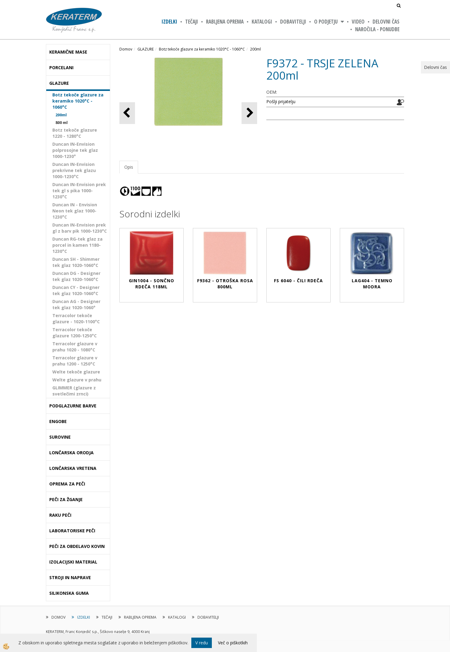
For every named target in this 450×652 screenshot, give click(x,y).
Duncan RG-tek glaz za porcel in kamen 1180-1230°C (77, 245)
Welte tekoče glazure (76, 372)
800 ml (61, 122)
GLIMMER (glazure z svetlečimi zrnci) (74, 391)
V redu (201, 643)
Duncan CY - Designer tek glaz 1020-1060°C (75, 290)
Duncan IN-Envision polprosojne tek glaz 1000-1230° (75, 150)
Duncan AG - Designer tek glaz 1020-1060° (76, 304)
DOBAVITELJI (293, 21)
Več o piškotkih (233, 643)
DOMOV (58, 617)
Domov (125, 49)
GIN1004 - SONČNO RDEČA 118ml (151, 284)
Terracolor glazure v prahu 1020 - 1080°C (74, 347)
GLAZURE (145, 49)
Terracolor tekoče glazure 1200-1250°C (74, 333)
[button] (249, 113)
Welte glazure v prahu (76, 380)
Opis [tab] (128, 167)
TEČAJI (191, 21)
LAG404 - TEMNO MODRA (372, 284)
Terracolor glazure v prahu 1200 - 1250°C (74, 361)
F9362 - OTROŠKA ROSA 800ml (225, 284)
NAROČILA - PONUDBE (377, 29)
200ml (61, 115)
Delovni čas (386, 21)
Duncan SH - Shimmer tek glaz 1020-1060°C (75, 262)
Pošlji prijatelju (280, 101)
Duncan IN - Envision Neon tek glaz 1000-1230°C (74, 211)
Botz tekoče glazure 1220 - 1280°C (74, 133)
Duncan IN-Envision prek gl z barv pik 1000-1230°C (79, 228)
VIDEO (358, 21)
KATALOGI (262, 21)
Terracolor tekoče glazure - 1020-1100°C (76, 318)
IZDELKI (169, 21)
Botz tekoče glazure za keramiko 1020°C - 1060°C (77, 101)
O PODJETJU (326, 21)
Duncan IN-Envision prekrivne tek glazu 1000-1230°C (74, 170)
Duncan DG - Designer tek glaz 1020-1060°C (76, 276)
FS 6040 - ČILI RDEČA (298, 280)
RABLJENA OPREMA (225, 21)
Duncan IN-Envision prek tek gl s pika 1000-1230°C (79, 191)
